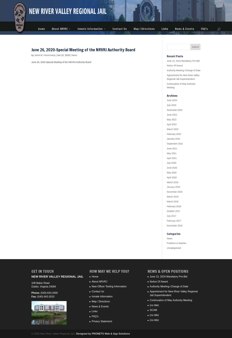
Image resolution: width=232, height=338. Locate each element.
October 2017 (173, 211)
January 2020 (173, 187)
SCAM (153, 310)
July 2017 (171, 216)
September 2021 (175, 143)
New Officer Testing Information (109, 286)
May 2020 (171, 172)
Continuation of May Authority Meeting (171, 300)
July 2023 (171, 105)
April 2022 (172, 124)
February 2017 (174, 221)
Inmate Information (90, 29)
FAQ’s (204, 29)
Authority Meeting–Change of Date (184, 70)
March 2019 (172, 196)
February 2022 (174, 134)
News (74, 55)
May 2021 (171, 153)
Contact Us (119, 29)
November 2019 (174, 192)
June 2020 (172, 167)
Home (41, 29)
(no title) (154, 305)
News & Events (184, 29)
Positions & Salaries (176, 243)
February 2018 (174, 206)
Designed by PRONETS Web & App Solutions (103, 333)
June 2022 (172, 114)
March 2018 (172, 201)
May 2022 (171, 119)
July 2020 (171, 163)
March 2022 (172, 129)
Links (165, 29)
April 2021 (172, 158)
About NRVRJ (60, 29)
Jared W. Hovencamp (44, 55)
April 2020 (172, 177)
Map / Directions (144, 29)
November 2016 (174, 225)
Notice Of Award (175, 65)
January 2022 (173, 139)
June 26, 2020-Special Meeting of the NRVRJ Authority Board (83, 50)
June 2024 (172, 100)
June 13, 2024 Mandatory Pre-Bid (183, 61)
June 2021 (172, 148)
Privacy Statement (102, 321)
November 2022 (174, 110)
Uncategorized (174, 248)
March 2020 (172, 182)
